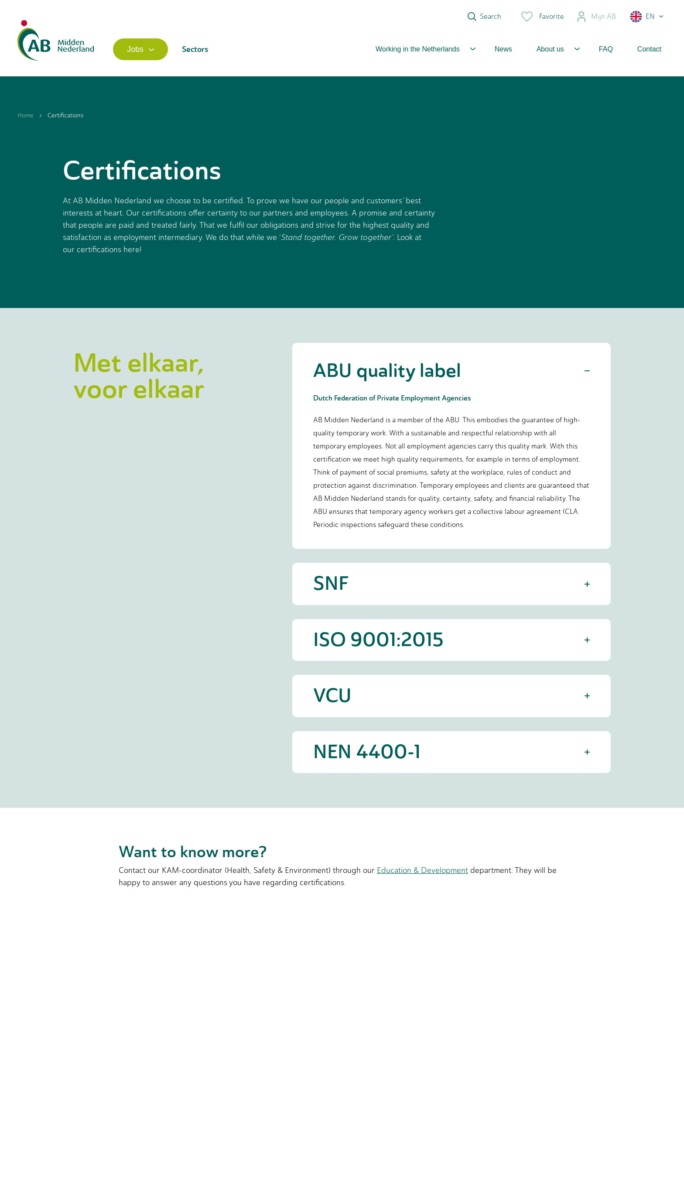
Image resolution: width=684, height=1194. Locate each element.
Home (25, 115)
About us (550, 49)
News (503, 49)
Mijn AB (596, 16)
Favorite (542, 17)
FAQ (606, 49)
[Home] (55, 49)
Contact (649, 49)
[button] (647, 16)
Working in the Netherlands (418, 49)
